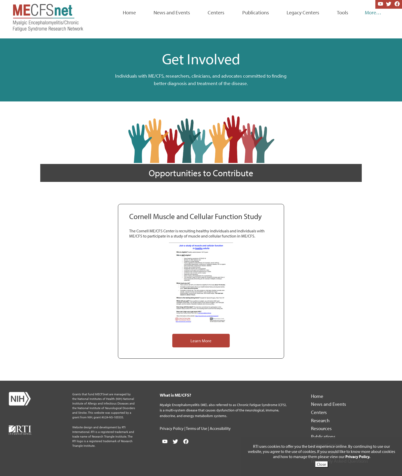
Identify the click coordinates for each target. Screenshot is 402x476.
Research (321, 420)
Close (321, 464)
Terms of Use (197, 428)
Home (129, 12)
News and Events (172, 12)
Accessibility (220, 428)
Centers (216, 12)
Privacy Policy (172, 428)
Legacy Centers (303, 12)
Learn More (201, 340)
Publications (255, 12)
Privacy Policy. (357, 456)
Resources (322, 428)
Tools (342, 12)
